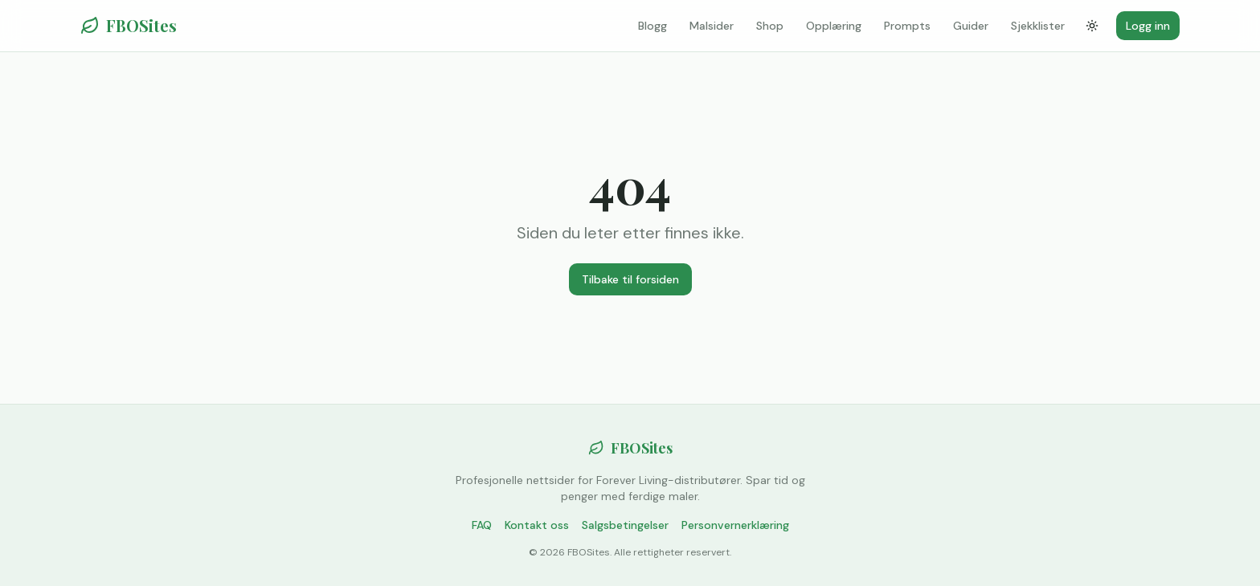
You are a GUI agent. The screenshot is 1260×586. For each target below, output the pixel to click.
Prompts (907, 25)
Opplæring (833, 25)
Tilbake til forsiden (630, 279)
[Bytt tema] (1092, 25)
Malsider (711, 25)
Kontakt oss (537, 525)
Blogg (652, 25)
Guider (970, 25)
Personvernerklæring (735, 525)
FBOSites (128, 25)
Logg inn (1148, 25)
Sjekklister (1038, 25)
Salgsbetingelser (625, 525)
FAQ (482, 525)
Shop (769, 25)
